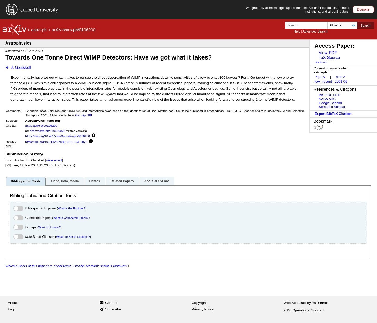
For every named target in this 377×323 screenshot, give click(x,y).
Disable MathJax (86, 266)
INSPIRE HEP (329, 95)
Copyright (199, 303)
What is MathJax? (114, 266)
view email (54, 160)
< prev (320, 77)
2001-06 (341, 81)
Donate (363, 9)
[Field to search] (342, 25)
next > (340, 77)
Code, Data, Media (65, 181)
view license (321, 62)
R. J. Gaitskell (18, 67)
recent (327, 81)
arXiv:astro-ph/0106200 (41, 125)
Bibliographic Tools (25, 181)
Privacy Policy (203, 309)
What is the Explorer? (72, 208)
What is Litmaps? (49, 227)
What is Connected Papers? (71, 217)
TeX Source (329, 57)
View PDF (327, 53)
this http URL (84, 115)
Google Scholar (330, 103)
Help (297, 31)
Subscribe (113, 309)
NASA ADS (327, 99)
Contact (111, 303)
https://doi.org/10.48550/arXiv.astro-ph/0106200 (57, 136)
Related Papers (122, 181)
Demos (94, 181)
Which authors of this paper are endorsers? (38, 266)
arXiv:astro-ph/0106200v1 (47, 130)
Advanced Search (314, 31)
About (12, 303)
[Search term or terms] (308, 25)
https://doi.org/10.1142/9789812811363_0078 (56, 141)
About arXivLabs (156, 181)
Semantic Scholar (332, 107)
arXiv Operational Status (305, 310)
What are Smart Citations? (73, 236)
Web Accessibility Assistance (306, 303)
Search (365, 26)
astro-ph (39, 30)
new (317, 81)
